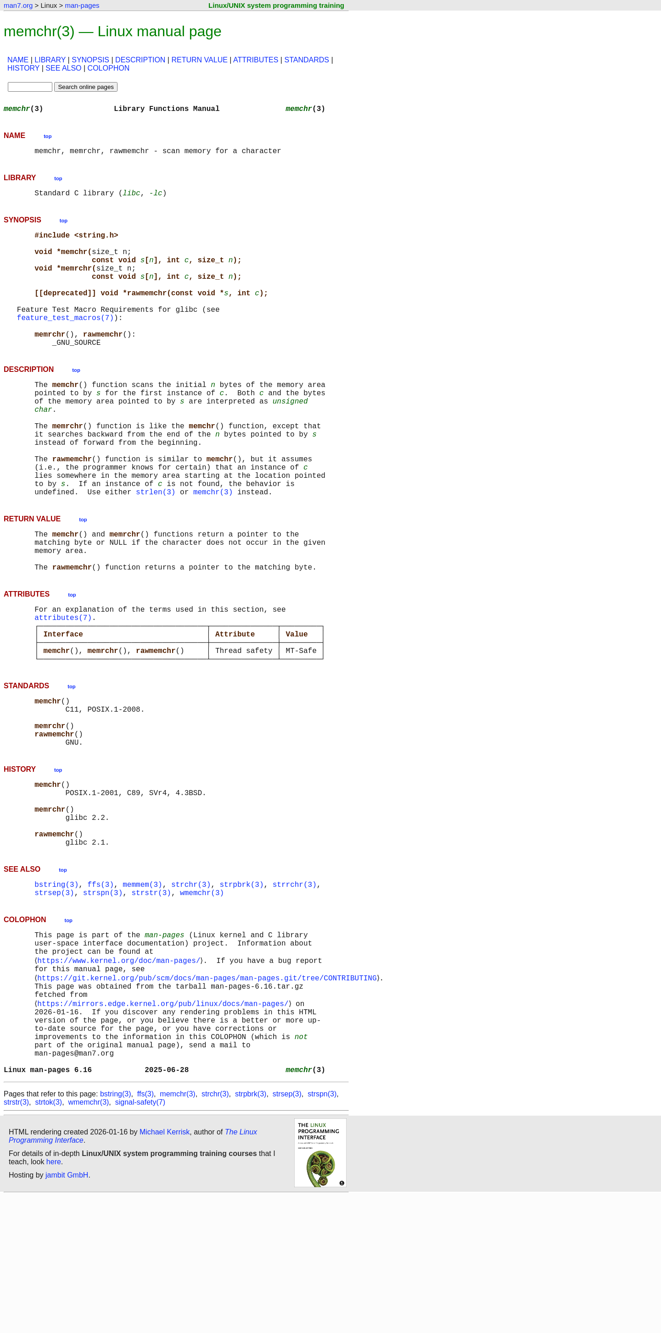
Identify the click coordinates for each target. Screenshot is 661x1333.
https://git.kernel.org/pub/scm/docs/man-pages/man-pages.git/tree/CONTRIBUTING (208, 1095)
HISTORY (23, 68)
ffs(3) (100, 990)
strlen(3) (155, 548)
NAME (17, 60)
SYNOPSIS (90, 60)
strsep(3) (54, 1001)
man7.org (18, 5)
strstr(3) (151, 1001)
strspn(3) (103, 1001)
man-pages (82, 5)
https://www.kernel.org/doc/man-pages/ (120, 1075)
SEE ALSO (63, 68)
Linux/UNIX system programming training (276, 5)
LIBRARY (50, 60)
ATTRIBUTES (255, 60)
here (53, 1298)
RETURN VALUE (199, 60)
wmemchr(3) (202, 1001)
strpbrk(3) (241, 990)
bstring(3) (56, 990)
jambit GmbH (66, 1312)
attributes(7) (63, 687)
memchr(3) (213, 548)
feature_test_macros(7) (65, 343)
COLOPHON (109, 68)
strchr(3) (191, 990)
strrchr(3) (295, 990)
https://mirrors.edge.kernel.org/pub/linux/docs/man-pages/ (164, 1125)
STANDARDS (306, 60)
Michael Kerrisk (165, 1268)
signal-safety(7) (140, 1239)
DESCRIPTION (140, 60)
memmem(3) (142, 990)
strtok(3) (48, 1239)
